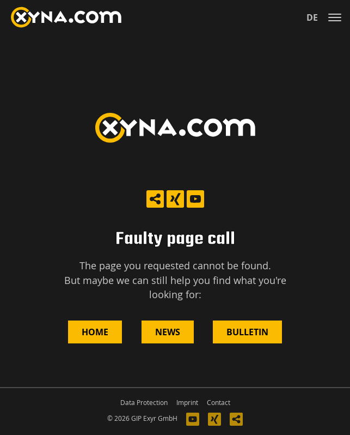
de (312, 17)
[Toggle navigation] (334, 17)
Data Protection (144, 402)
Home (95, 332)
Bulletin (247, 332)
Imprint (187, 402)
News (167, 332)
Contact (218, 402)
